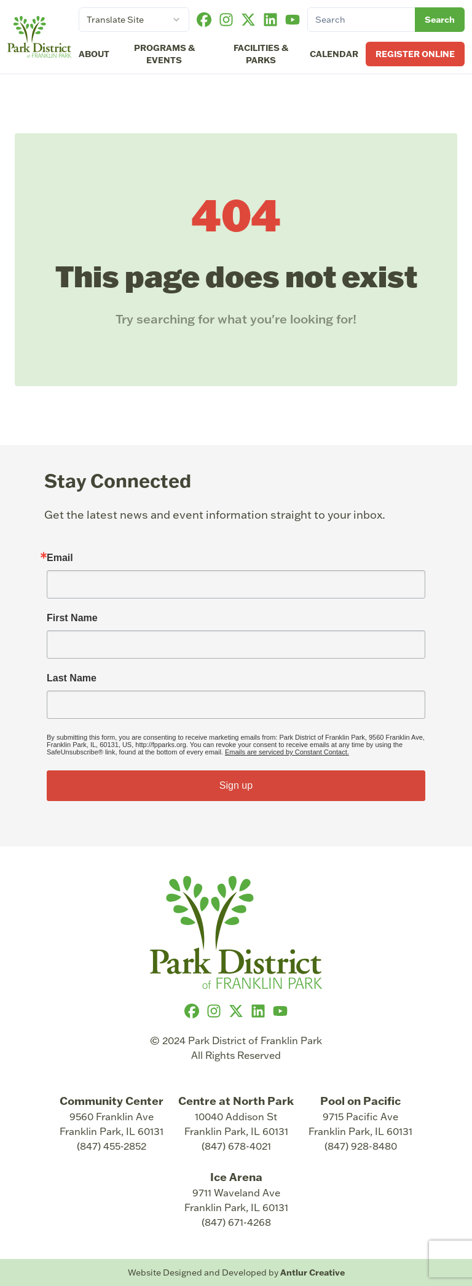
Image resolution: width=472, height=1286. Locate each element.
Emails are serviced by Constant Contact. (287, 752)
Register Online (415, 54)
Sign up (236, 785)
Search (440, 19)
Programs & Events (164, 54)
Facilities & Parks (261, 54)
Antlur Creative (312, 1272)
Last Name (71, 678)
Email (60, 558)
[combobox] (134, 19)
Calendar (334, 54)
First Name (72, 618)
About (94, 54)
